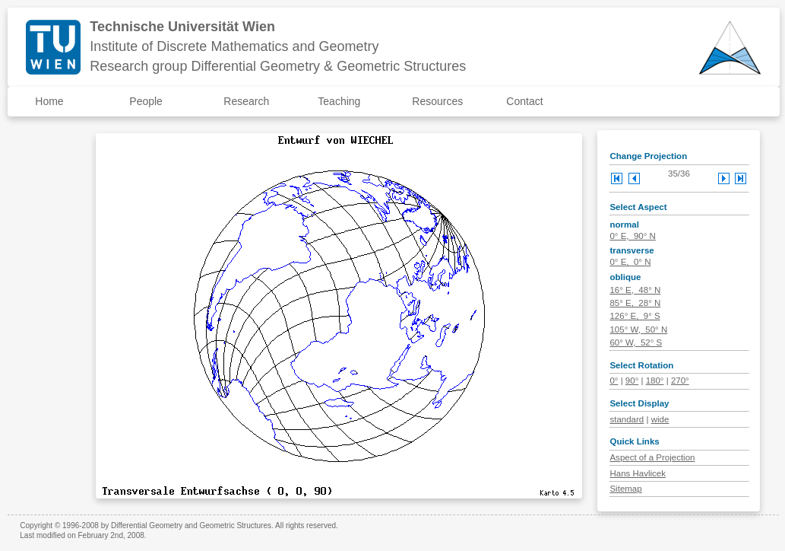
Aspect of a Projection (652, 457)
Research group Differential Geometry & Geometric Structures (278, 66)
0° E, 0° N (629, 261)
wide (660, 419)
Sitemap (625, 488)
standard (626, 419)
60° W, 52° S (635, 342)
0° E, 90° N (632, 235)
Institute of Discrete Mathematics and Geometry (234, 46)
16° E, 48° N (634, 290)
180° (655, 380)
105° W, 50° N (638, 329)
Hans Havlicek (637, 473)
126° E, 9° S (634, 315)
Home (49, 101)
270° (680, 380)
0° (613, 380)
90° (631, 380)
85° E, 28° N (634, 302)
